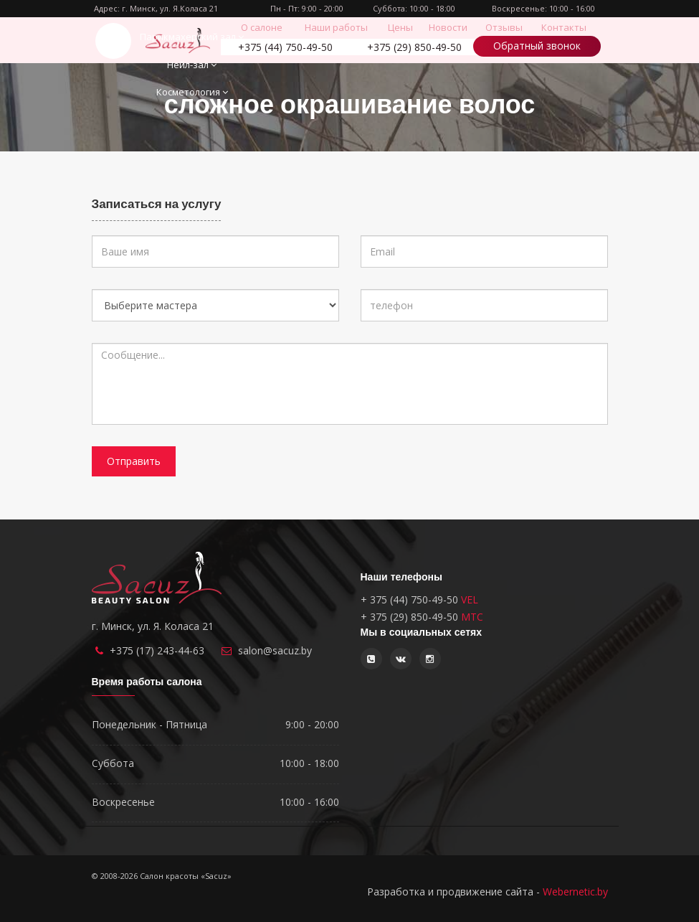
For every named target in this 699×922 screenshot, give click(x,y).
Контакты (563, 27)
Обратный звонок (537, 45)
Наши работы (336, 27)
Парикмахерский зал (192, 36)
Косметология (192, 91)
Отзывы (504, 27)
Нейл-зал (192, 64)
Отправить (134, 461)
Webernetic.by (575, 891)
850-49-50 (414, 47)
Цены (400, 27)
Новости (448, 27)
